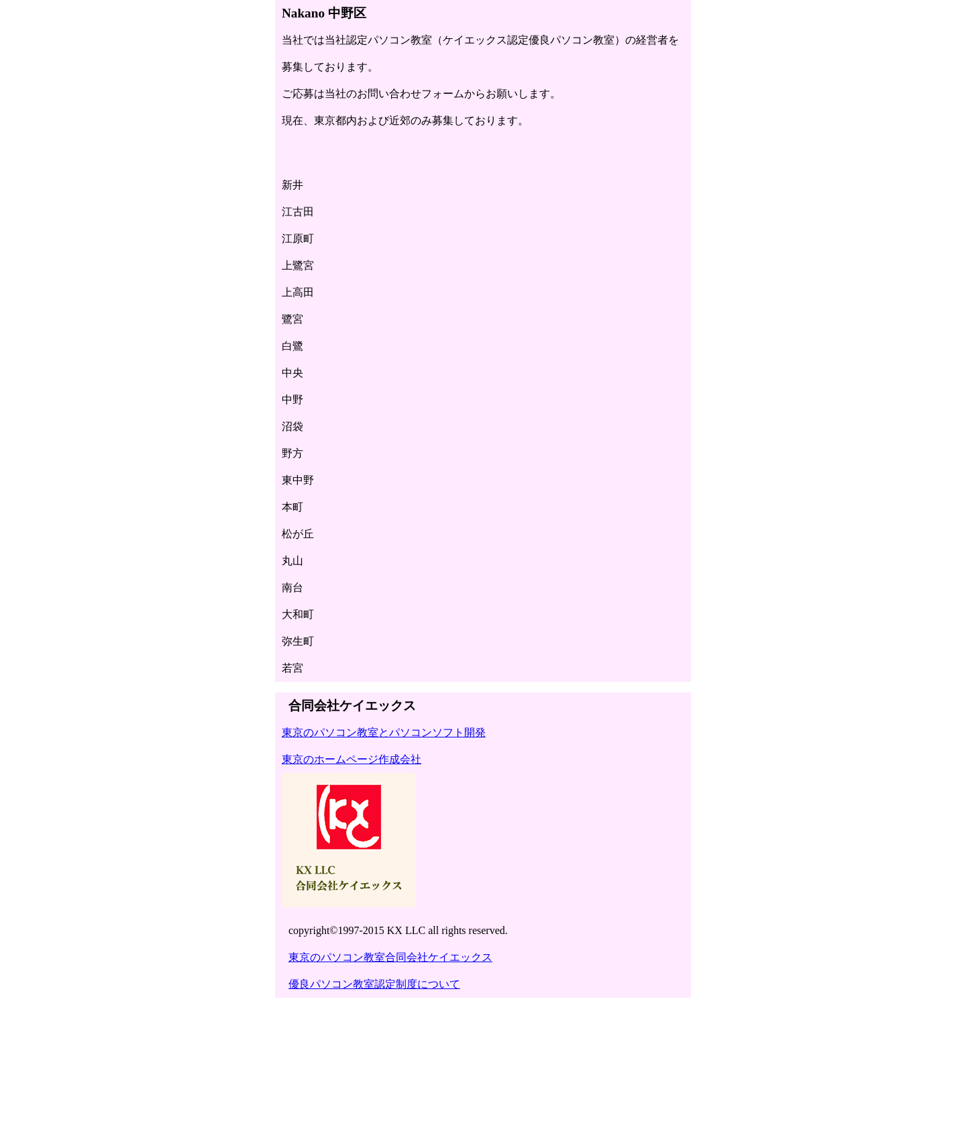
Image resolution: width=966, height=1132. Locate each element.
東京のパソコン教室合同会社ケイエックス (390, 957)
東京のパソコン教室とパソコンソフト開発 (384, 732)
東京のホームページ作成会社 (351, 759)
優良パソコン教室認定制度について (374, 984)
